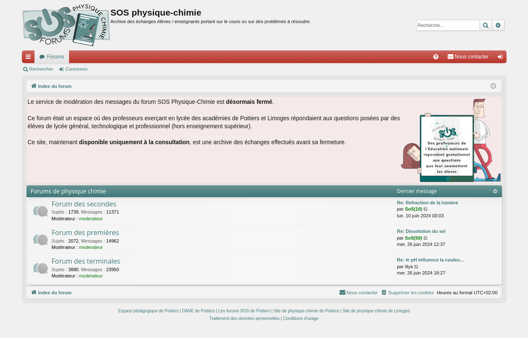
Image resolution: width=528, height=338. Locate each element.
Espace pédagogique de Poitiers (148, 311)
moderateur (91, 218)
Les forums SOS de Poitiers (244, 311)
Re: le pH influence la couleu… (431, 259)
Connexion (76, 68)
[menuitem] (436, 56)
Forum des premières (85, 232)
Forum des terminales (86, 261)
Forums (55, 57)
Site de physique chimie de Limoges (376, 311)
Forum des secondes (84, 204)
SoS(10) (413, 208)
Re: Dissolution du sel (421, 231)
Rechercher (41, 68)
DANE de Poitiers (198, 311)
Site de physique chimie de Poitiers (306, 311)
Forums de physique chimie (68, 191)
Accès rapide (29, 58)
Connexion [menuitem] (501, 58)
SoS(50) (413, 237)
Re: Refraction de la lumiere (428, 202)
